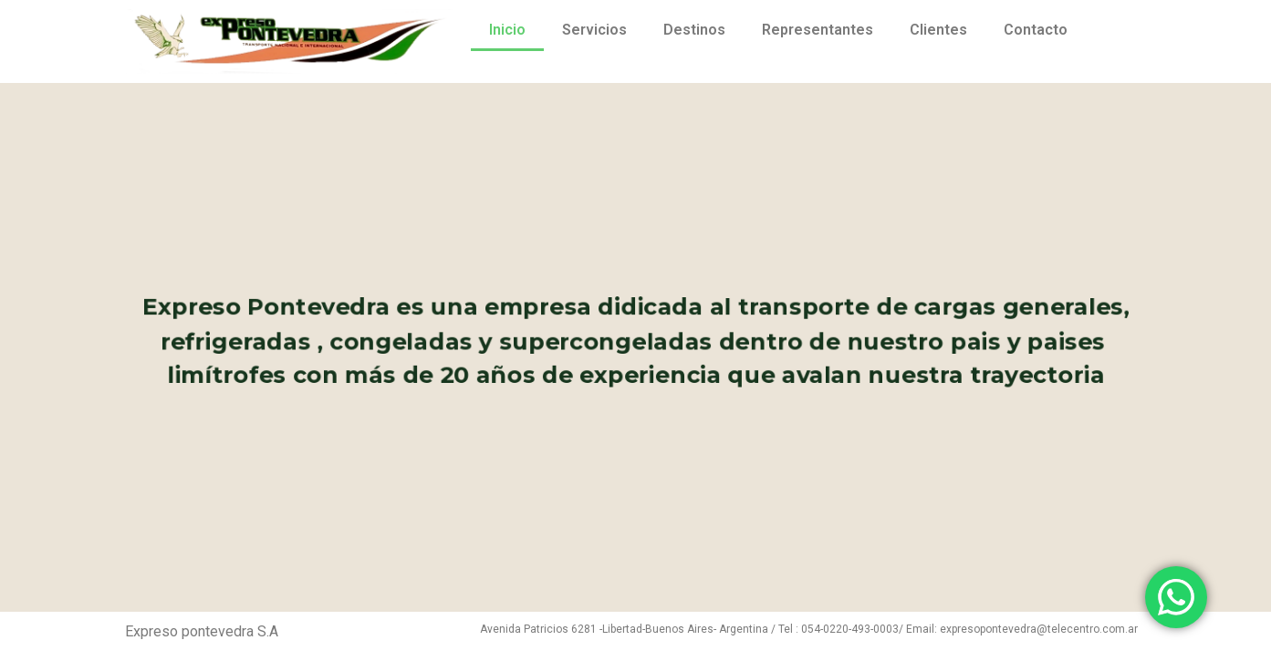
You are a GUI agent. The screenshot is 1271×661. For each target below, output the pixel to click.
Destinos (694, 29)
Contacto (1036, 29)
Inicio (507, 29)
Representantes (817, 29)
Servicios (594, 29)
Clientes (938, 29)
